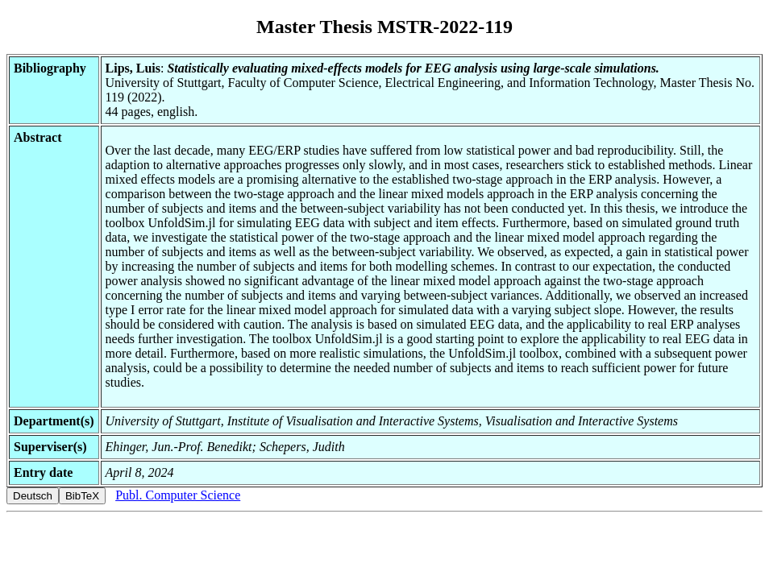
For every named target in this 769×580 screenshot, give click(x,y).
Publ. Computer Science (177, 495)
